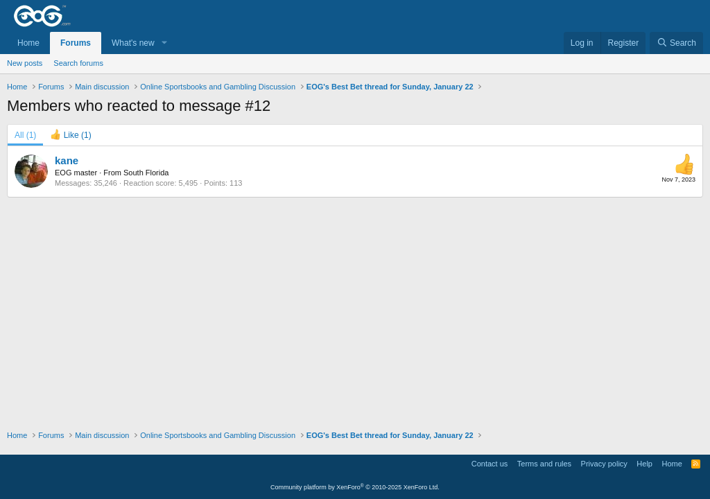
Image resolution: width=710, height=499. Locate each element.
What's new (133, 43)
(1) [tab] (25, 135)
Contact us (489, 463)
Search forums (78, 63)
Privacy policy (604, 463)
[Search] (676, 43)
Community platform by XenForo (355, 487)
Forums (75, 43)
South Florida (145, 172)
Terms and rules (544, 463)
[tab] (70, 135)
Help (644, 463)
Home (28, 43)
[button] (164, 43)
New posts (24, 63)
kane (66, 160)
